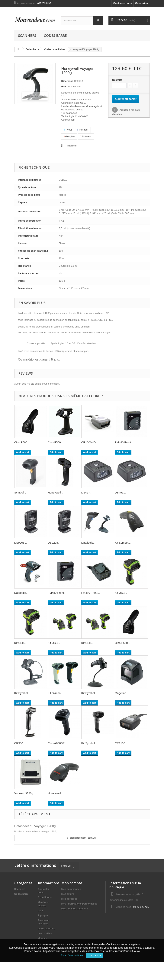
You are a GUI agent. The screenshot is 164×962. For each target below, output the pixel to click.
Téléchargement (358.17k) (82, 837)
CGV (40, 910)
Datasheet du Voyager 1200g (35, 826)
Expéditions (45, 897)
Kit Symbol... (123, 542)
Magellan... (122, 693)
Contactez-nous (122, 3)
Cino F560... (22, 442)
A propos (43, 915)
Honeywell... (55, 492)
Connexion (141, 3)
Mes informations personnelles (79, 903)
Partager (82, 129)
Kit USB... (121, 592)
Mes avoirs (67, 894)
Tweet (68, 129)
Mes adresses (69, 898)
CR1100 (120, 743)
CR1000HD (88, 442)
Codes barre (55, 35)
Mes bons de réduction (74, 908)
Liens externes (46, 928)
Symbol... (20, 492)
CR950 (18, 743)
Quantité (117, 79)
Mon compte (71, 883)
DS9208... (20, 542)
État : (64, 86)
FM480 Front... (124, 442)
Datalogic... (88, 542)
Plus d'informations (73, 955)
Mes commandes (71, 889)
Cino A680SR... (57, 743)
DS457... (86, 492)
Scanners (27, 35)
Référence (67, 81)
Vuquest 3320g (23, 793)
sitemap (42, 938)
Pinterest (86, 136)
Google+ (69, 136)
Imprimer (72, 145)
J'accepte (94, 955)
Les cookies (45, 933)
